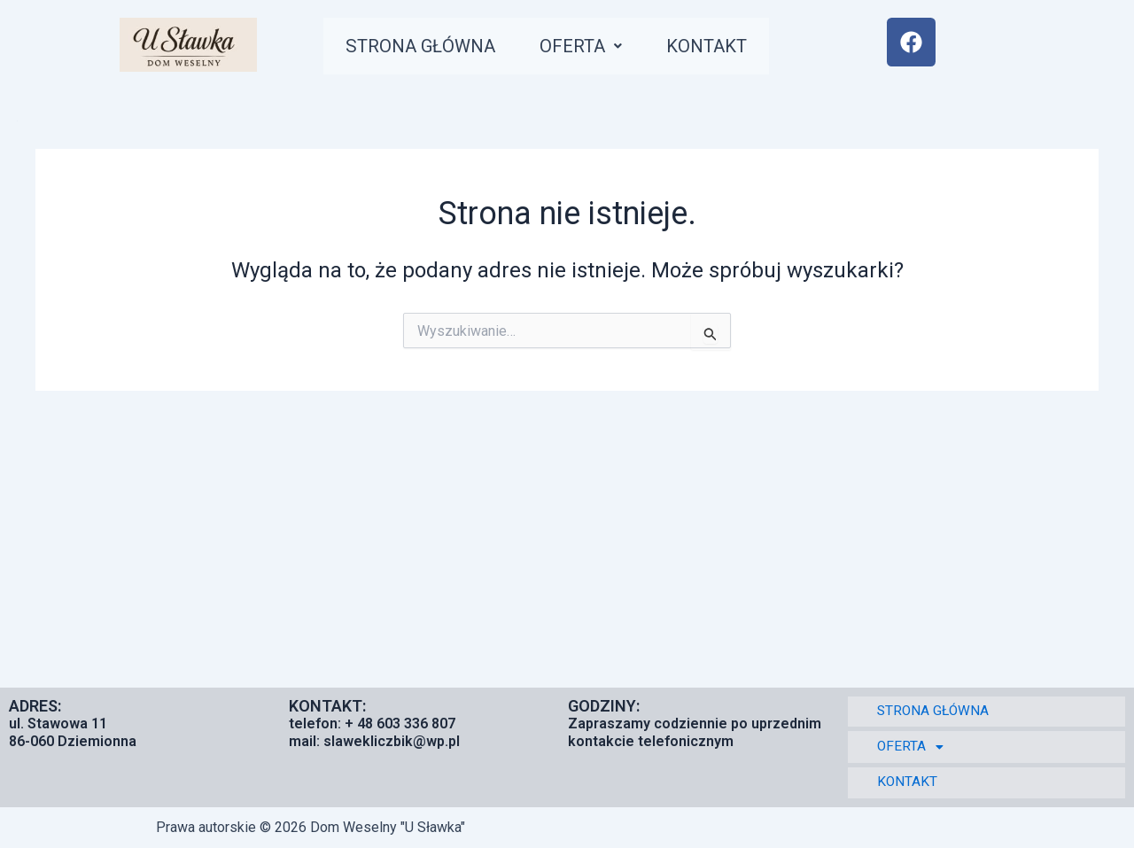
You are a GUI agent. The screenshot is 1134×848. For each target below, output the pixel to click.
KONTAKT (737, 50)
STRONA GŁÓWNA (430, 50)
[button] (603, 50)
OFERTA (603, 50)
